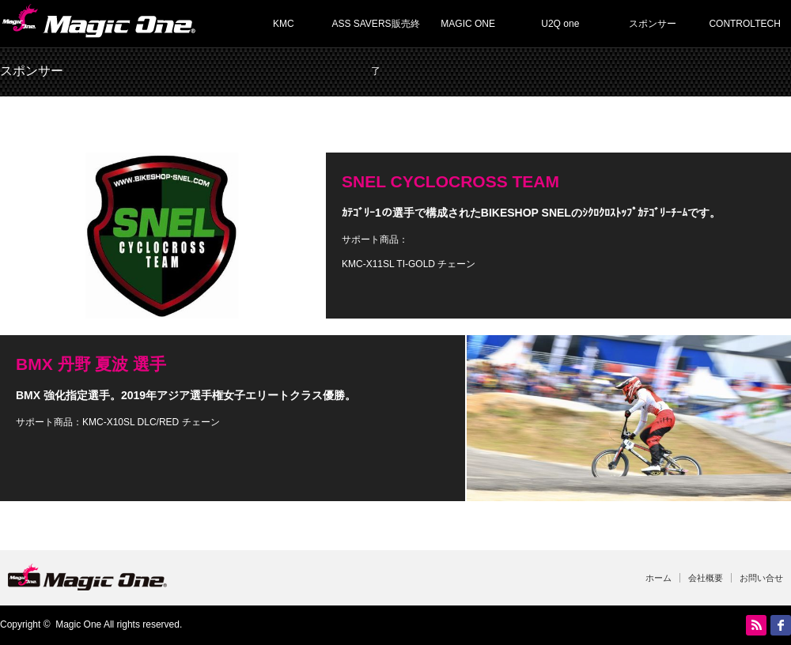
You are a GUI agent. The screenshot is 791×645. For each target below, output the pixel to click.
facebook (780, 625)
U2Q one (560, 23)
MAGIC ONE (468, 23)
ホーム (658, 578)
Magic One (78, 624)
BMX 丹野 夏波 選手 (91, 364)
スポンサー (652, 23)
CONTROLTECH (744, 23)
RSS (756, 625)
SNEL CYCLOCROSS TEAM (450, 181)
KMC (283, 23)
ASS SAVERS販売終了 (375, 32)
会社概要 (705, 578)
